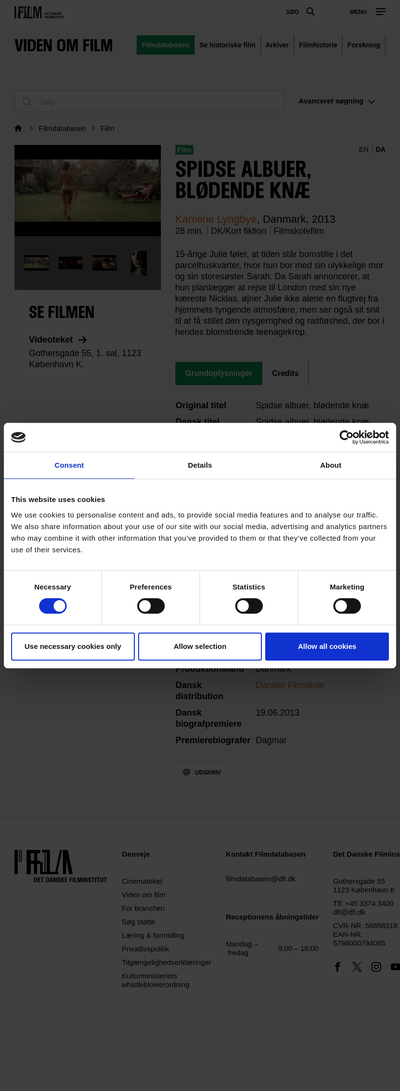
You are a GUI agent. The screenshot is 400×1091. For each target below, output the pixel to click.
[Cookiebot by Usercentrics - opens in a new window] (346, 437)
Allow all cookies (327, 646)
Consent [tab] (69, 465)
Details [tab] (200, 465)
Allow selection (199, 646)
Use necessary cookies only (73, 646)
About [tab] (331, 465)
